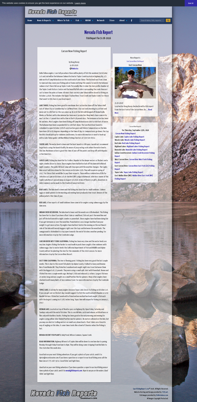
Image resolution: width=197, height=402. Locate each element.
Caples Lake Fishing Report (134, 137)
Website (75, 69)
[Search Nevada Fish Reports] (152, 20)
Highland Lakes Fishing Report (138, 147)
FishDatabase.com (162, 395)
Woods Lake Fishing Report (135, 140)
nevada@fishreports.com (73, 371)
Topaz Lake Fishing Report (133, 172)
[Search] (168, 20)
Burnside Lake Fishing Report (136, 150)
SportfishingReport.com (141, 389)
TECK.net (165, 392)
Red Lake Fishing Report (131, 143)
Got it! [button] (190, 3)
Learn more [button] (80, 3)
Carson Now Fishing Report (125, 134)
